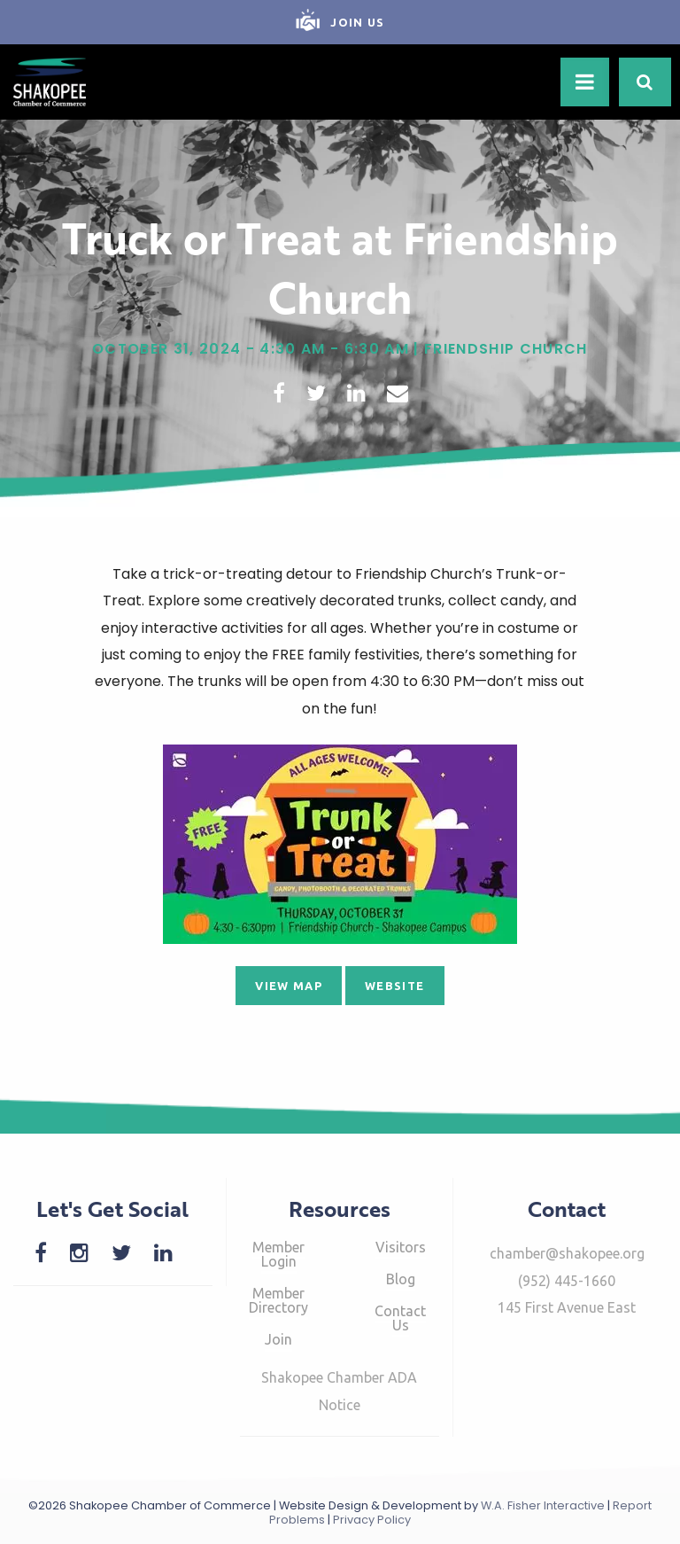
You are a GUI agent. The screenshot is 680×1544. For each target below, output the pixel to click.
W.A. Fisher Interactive (543, 1505)
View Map (288, 985)
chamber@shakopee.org (567, 1253)
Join (278, 1339)
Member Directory (278, 1300)
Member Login (278, 1254)
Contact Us (400, 1318)
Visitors (400, 1247)
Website (394, 985)
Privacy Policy (372, 1519)
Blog (400, 1279)
